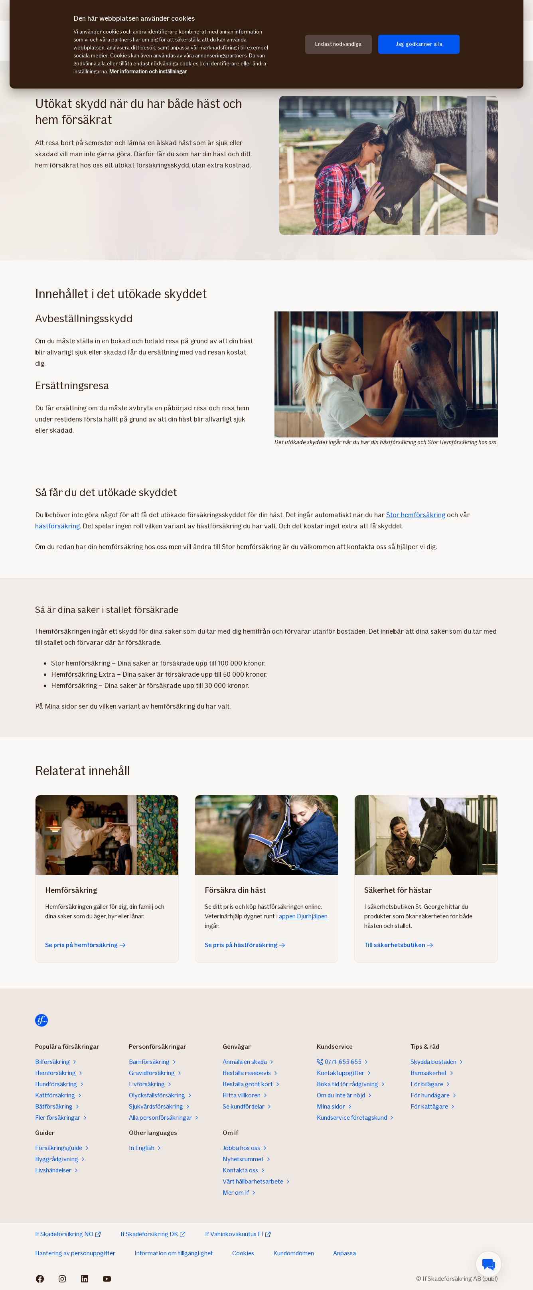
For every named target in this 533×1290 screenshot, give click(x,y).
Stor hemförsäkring (415, 514)
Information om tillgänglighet (173, 1253)
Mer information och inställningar (148, 71)
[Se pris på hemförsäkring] (107, 835)
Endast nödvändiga (338, 44)
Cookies (243, 1253)
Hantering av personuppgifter (75, 1253)
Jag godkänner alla (419, 44)
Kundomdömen (293, 1253)
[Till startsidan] (41, 1020)
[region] (266, 44)
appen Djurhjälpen (303, 916)
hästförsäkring (57, 526)
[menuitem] (489, 1264)
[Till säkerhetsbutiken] (426, 835)
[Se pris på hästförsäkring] (266, 835)
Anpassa (344, 1253)
